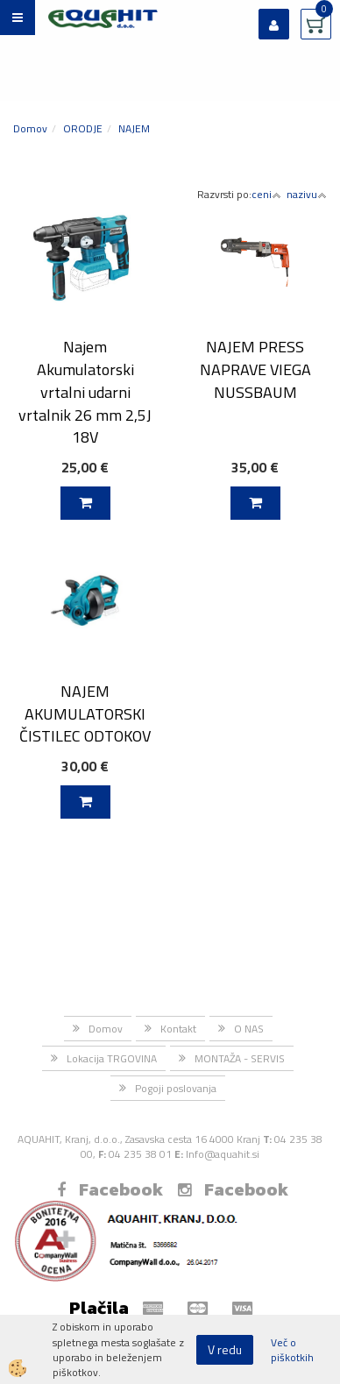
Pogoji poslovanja (175, 1088)
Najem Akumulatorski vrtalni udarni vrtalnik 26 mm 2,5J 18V (85, 392)
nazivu (307, 194)
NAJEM (134, 128)
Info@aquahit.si (222, 1154)
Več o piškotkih (292, 1350)
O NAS (249, 1028)
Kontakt (178, 1028)
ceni (266, 194)
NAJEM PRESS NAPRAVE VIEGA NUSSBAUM (255, 369)
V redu (225, 1349)
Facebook (110, 1189)
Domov (30, 128)
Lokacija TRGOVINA (112, 1058)
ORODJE (83, 128)
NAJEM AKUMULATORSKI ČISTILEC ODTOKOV (85, 713)
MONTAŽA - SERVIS (240, 1058)
